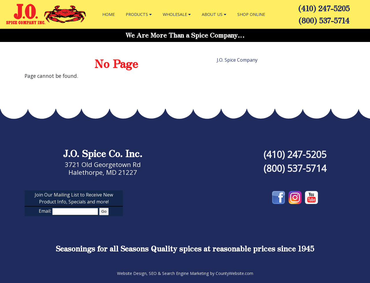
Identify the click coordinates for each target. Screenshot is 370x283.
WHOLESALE (177, 14)
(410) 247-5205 (324, 8)
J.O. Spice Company (237, 60)
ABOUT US (214, 14)
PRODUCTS (139, 14)
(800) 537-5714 (323, 20)
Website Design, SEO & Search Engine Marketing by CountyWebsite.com (185, 273)
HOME (108, 14)
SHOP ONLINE (251, 14)
